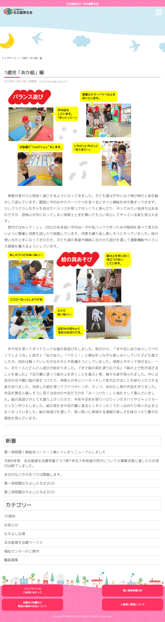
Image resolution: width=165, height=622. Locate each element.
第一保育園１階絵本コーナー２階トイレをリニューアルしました (55, 452)
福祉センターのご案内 (21, 551)
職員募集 (11, 560)
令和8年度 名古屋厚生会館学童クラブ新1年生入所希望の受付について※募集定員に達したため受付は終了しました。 (81, 463)
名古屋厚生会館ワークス (23, 542)
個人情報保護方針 (132, 590)
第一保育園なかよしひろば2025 (29, 483)
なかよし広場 (14, 533)
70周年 (10, 516)
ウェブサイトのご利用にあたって (32, 590)
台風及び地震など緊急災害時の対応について (32, 604)
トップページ (9, 58)
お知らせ (11, 525)
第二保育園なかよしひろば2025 (29, 492)
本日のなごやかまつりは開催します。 (34, 474)
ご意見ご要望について (133, 604)
